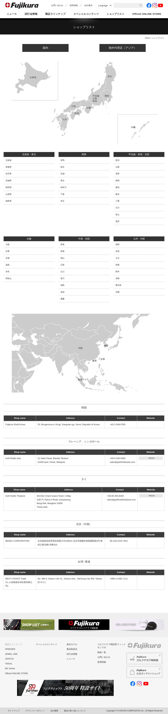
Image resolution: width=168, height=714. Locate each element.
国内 (45, 47)
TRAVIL (8, 663)
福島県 (8, 201)
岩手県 (8, 174)
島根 (62, 251)
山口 (62, 271)
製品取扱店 (72, 649)
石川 (117, 208)
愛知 (117, 187)
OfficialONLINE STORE (146, 14)
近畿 (29, 238)
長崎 (117, 265)
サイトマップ (14, 711)
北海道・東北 (29, 154)
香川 (62, 278)
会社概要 (54, 711)
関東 (84, 154)
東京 (62, 180)
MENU (165, 51)
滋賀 (8, 265)
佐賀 (117, 251)
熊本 (117, 271)
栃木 (62, 167)
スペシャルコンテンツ (86, 13)
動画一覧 (101, 652)
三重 (117, 201)
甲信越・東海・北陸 (139, 154)
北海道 (8, 160)
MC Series (10, 668)
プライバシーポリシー (35, 711)
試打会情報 (31, 13)
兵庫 (8, 251)
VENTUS (9, 659)
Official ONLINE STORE (16, 673)
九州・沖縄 (139, 238)
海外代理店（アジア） (122, 47)
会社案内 (88, 5)
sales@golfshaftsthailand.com (121, 499)
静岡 (117, 180)
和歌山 (8, 278)
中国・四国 (84, 238)
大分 (117, 258)
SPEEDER (10, 649)
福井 (117, 221)
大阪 (8, 244)
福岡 (117, 244)
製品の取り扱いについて (75, 711)
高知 (62, 292)
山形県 (8, 194)
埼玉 (62, 201)
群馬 (62, 160)
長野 (117, 174)
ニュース (12, 13)
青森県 (8, 167)
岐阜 (117, 194)
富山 (117, 214)
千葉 (62, 194)
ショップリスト (115, 13)
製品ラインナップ (55, 13)
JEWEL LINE (11, 654)
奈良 (8, 271)
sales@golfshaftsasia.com (122, 462)
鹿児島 (118, 285)
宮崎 (117, 278)
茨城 (62, 174)
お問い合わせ (57, 5)
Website (151, 458)
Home (147, 38)
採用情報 (74, 5)
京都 (8, 258)
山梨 (117, 167)
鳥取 (62, 244)
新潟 (117, 160)
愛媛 (62, 299)
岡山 (62, 258)
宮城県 (8, 180)
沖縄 (117, 292)
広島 (62, 265)
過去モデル (72, 644)
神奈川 (63, 187)
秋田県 (8, 187)
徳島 (62, 285)
